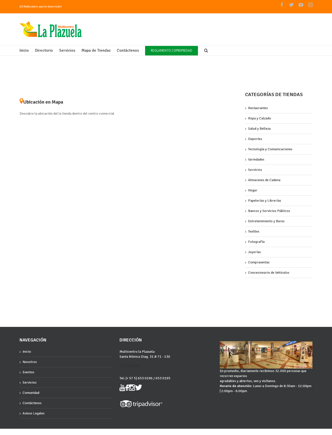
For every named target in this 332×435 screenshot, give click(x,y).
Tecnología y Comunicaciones (270, 149)
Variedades (256, 159)
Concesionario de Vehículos (268, 272)
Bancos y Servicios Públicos (269, 211)
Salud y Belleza (259, 128)
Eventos (28, 372)
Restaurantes (258, 108)
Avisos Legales (34, 413)
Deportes (255, 139)
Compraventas (259, 262)
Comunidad (31, 393)
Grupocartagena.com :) (34, 433)
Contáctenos (32, 403)
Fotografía (256, 242)
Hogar (252, 190)
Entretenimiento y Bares (266, 221)
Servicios (255, 170)
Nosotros (30, 362)
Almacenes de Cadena (264, 180)
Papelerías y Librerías (264, 200)
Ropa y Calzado (259, 118)
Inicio (27, 351)
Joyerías (254, 252)
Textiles (253, 231)
